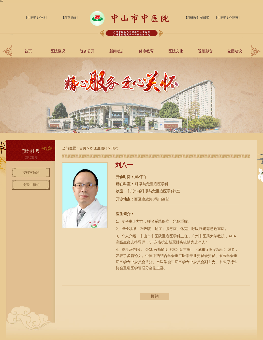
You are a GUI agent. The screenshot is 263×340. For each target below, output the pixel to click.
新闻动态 (116, 51)
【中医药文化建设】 (228, 17)
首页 (28, 51)
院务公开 (87, 51)
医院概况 (57, 51)
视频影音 (205, 51)
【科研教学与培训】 (197, 17)
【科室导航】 (70, 17)
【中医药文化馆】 (36, 17)
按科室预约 (31, 172)
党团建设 (234, 51)
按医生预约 (31, 185)
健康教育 (146, 51)
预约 (114, 148)
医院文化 (175, 51)
